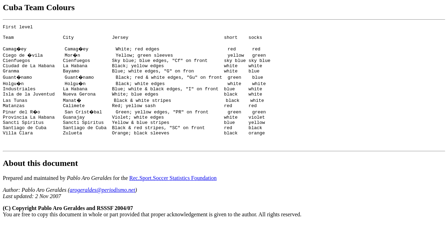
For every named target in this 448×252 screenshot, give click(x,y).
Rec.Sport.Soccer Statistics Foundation (173, 195)
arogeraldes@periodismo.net (102, 207)
